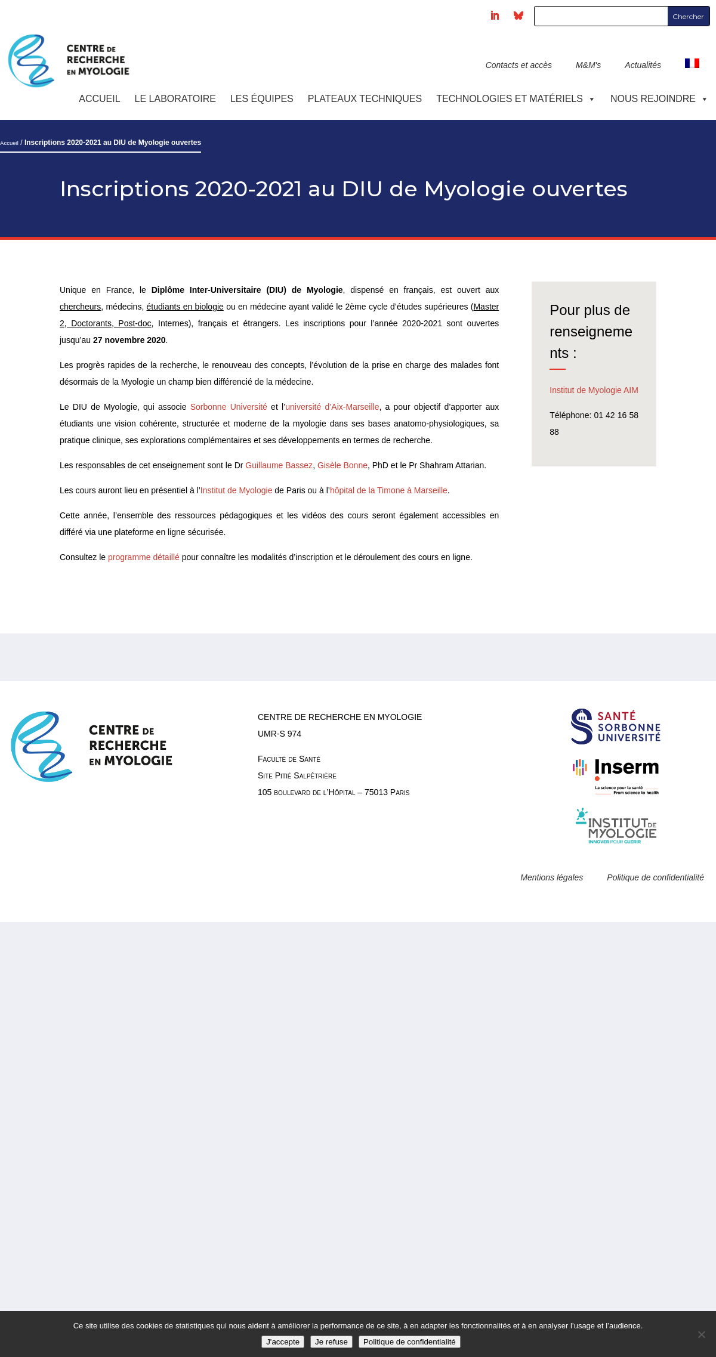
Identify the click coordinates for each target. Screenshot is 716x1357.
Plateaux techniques (365, 99)
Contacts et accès (519, 65)
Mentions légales (551, 877)
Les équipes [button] (262, 99)
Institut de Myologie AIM (594, 390)
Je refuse (331, 1341)
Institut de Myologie (236, 490)
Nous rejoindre (659, 99)
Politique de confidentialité (655, 877)
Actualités (643, 65)
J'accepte (283, 1341)
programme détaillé (144, 557)
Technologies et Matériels (516, 99)
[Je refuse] (701, 1334)
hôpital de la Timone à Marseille (389, 490)
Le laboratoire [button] (175, 99)
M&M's (588, 65)
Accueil (99, 99)
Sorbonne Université (228, 407)
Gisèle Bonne (342, 465)
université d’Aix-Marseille (332, 407)
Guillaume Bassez (279, 465)
